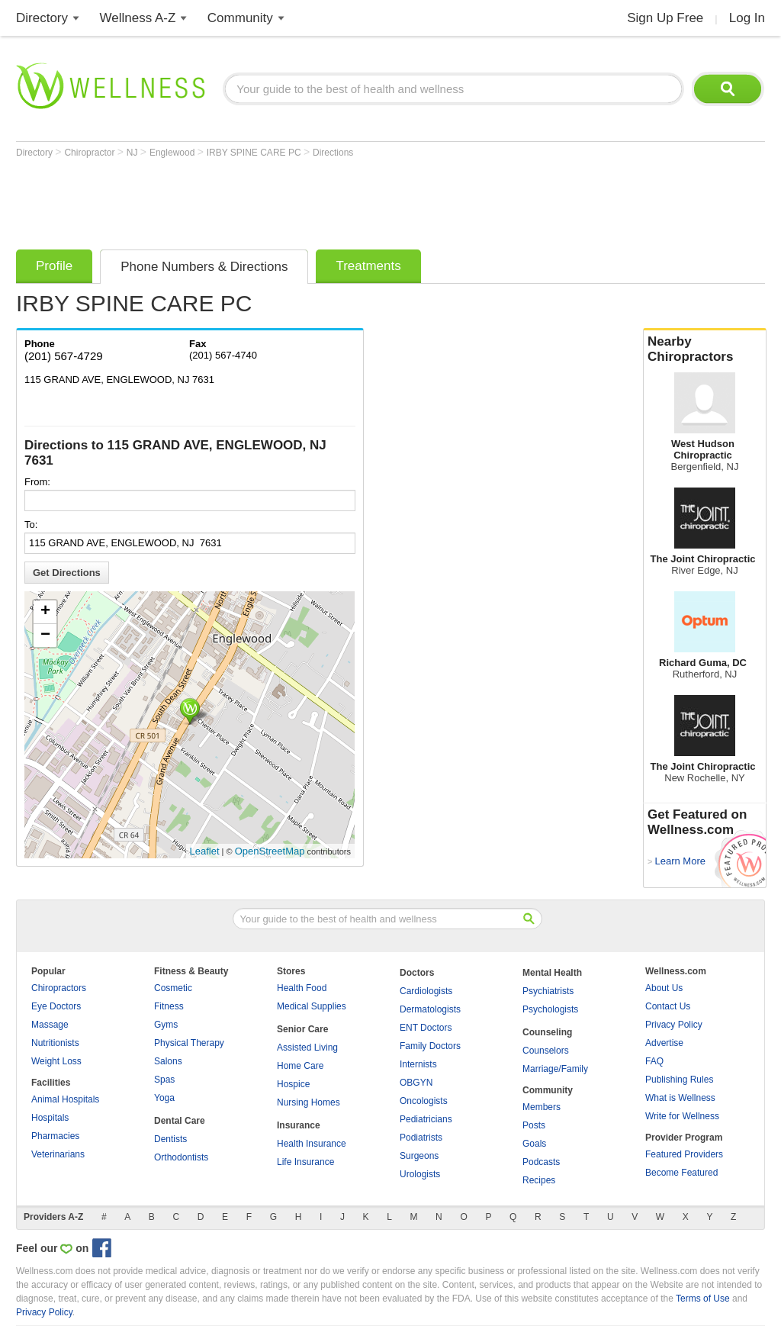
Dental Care (179, 1120)
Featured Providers (684, 1154)
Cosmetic (173, 988)
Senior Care (302, 1029)
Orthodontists (181, 1157)
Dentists (170, 1139)
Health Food (301, 988)
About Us (664, 988)
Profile (54, 266)
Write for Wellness (682, 1116)
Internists (418, 1064)
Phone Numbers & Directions (204, 266)
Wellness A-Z (138, 18)
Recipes (538, 1180)
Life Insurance (305, 1162)
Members (541, 1107)
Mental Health (552, 972)
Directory (42, 18)
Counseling (547, 1032)
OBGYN (416, 1082)
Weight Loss (56, 1061)
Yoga (164, 1098)
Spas (164, 1079)
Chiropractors (58, 988)
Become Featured (681, 1172)
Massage (50, 1024)
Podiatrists (421, 1137)
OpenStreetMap (270, 851)
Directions (333, 152)
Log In (747, 18)
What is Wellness (680, 1098)
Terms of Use (703, 1298)
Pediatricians (426, 1119)
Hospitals (50, 1117)
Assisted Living (307, 1047)
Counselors (545, 1050)
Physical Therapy (189, 1043)
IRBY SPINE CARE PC (255, 152)
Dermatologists (430, 1009)
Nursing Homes (308, 1102)
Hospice (293, 1084)
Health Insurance (311, 1143)
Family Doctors (430, 1046)
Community (240, 18)
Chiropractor (90, 152)
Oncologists (424, 1101)
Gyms (166, 1024)
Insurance (298, 1125)
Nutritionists (55, 1043)
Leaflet (205, 851)
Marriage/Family (555, 1069)
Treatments (368, 266)
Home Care (300, 1065)
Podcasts (541, 1162)
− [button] (45, 635)
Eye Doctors (56, 1006)
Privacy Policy (673, 1024)
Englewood (173, 152)
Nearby (705, 349)
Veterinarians (58, 1154)
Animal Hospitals (65, 1099)
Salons (168, 1061)
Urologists (420, 1174)
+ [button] (45, 611)
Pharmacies (55, 1136)
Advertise (664, 1043)
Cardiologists (426, 991)
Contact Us (667, 1006)
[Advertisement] (293, 200)
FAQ (654, 1061)
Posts (533, 1125)
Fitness (169, 1006)
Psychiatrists (548, 991)
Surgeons (419, 1156)
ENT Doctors (426, 1027)
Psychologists (550, 1009)
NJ (133, 152)
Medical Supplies (311, 1006)
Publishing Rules (679, 1079)
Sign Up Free (665, 18)
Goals (534, 1143)
